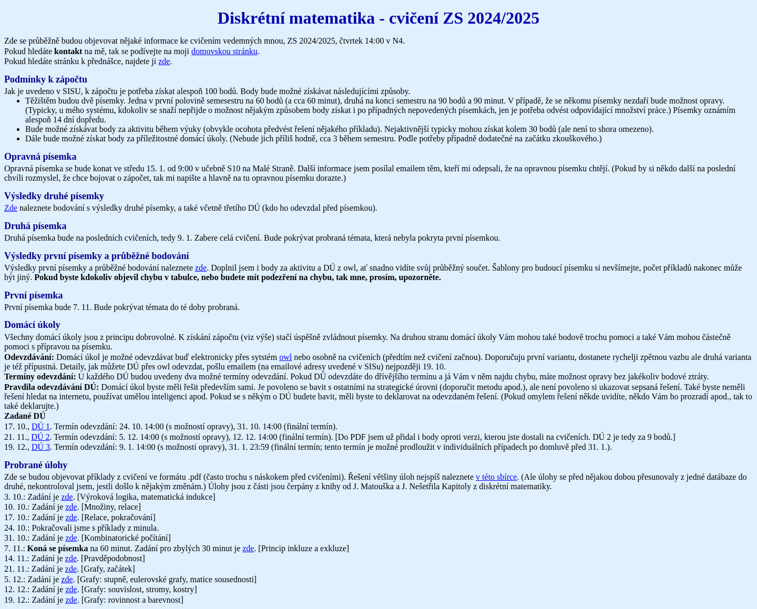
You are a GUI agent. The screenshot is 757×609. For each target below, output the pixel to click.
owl (285, 357)
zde (164, 61)
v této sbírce (496, 476)
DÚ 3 (41, 446)
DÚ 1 (41, 426)
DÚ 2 (40, 436)
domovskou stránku (224, 51)
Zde (10, 207)
